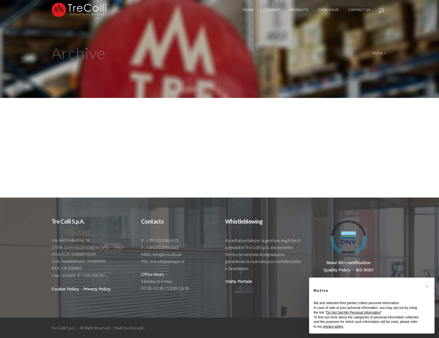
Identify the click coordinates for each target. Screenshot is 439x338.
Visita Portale (238, 288)
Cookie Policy (65, 295)
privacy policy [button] (333, 326)
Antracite (136, 334)
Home (377, 53)
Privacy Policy (97, 295)
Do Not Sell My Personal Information (353, 312)
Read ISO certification (348, 269)
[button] (427, 286)
